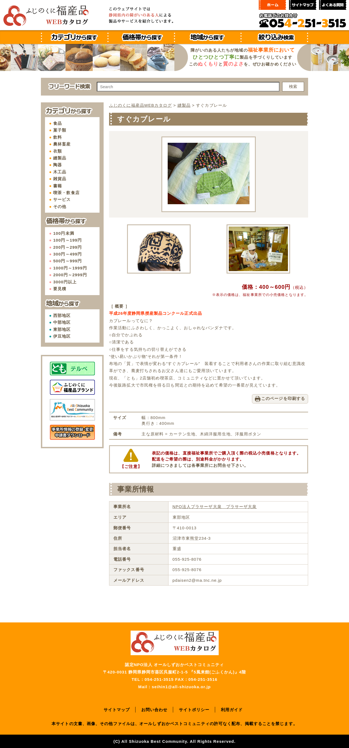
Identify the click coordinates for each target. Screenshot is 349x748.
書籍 (57, 185)
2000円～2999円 (70, 274)
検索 (293, 86)
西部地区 (62, 315)
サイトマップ (117, 709)
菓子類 (59, 130)
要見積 (59, 288)
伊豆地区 (62, 336)
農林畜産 (62, 144)
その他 (59, 206)
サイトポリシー (194, 709)
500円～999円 (67, 261)
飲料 (57, 137)
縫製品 (59, 158)
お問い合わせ (154, 709)
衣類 (57, 151)
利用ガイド (232, 709)
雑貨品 (59, 178)
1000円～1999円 (70, 268)
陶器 (57, 164)
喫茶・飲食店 (66, 192)
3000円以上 (65, 282)
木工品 (59, 172)
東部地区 (62, 329)
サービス (62, 199)
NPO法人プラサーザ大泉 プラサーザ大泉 (214, 506)
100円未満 (63, 233)
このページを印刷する (283, 398)
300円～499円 (67, 254)
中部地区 (62, 322)
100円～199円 (67, 240)
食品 (57, 123)
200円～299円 (67, 247)
